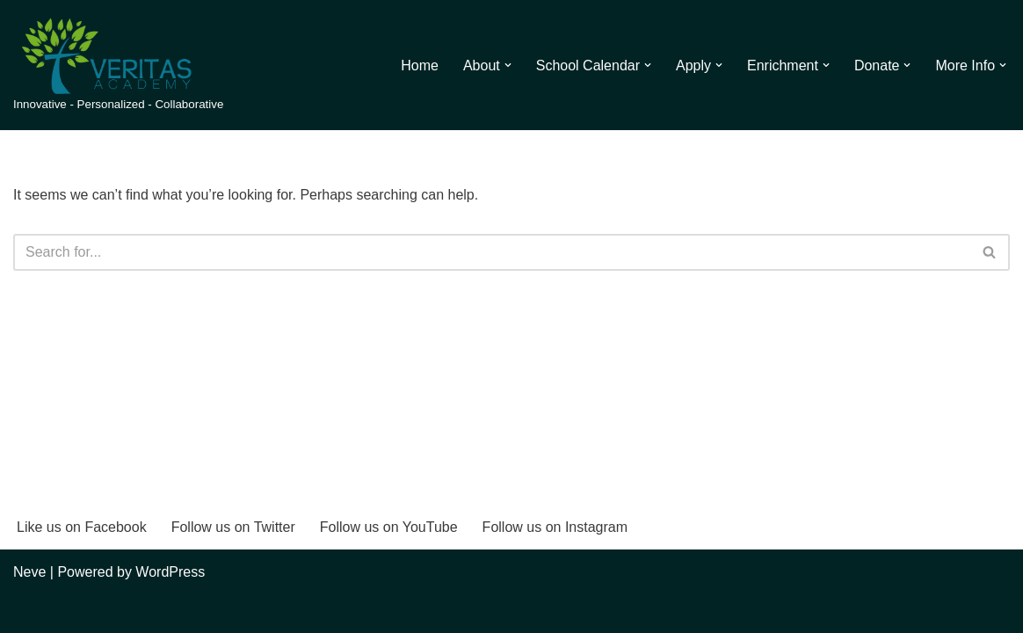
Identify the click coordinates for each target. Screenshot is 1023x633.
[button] (508, 65)
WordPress (170, 571)
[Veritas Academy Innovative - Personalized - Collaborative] (118, 65)
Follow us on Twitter (233, 527)
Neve (29, 571)
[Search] (491, 252)
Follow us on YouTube (389, 527)
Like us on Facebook (82, 527)
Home (420, 65)
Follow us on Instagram (555, 527)
